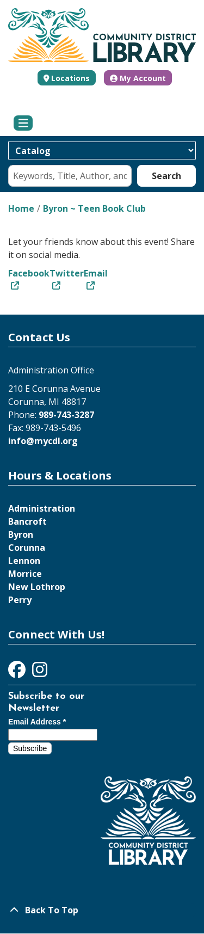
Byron (20, 534)
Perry (20, 600)
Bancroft (27, 521)
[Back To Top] (102, 910)
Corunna (26, 548)
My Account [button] (138, 78)
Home (21, 208)
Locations (70, 78)
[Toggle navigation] (23, 123)
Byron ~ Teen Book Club (94, 208)
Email (96, 273)
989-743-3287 (66, 415)
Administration (41, 508)
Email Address (37, 721)
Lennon (24, 561)
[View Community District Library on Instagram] (39, 673)
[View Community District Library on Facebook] (18, 673)
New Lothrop (36, 587)
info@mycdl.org (43, 441)
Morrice (25, 574)
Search (166, 176)
